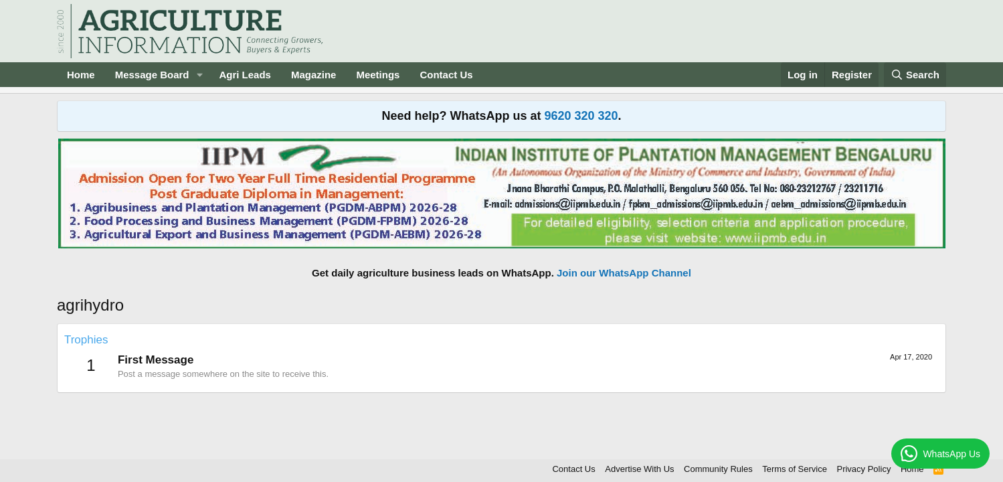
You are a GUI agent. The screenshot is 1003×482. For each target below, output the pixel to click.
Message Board (152, 74)
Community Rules (718, 469)
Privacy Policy (863, 469)
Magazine (314, 74)
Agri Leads (245, 74)
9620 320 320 (581, 116)
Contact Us (446, 74)
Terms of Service (794, 469)
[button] (199, 74)
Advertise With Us (639, 469)
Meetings (377, 74)
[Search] (915, 74)
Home (81, 74)
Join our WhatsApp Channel (624, 272)
